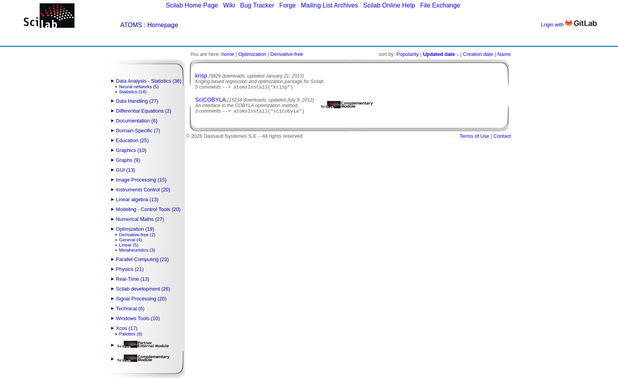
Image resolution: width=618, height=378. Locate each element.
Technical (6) (130, 308)
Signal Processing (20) (141, 299)
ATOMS (131, 25)
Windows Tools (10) (138, 318)
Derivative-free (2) (137, 234)
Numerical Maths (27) (140, 219)
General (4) (130, 239)
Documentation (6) (136, 121)
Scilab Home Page (192, 5)
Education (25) (132, 140)
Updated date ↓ (441, 54)
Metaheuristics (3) (137, 250)
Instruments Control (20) (143, 190)
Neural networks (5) (138, 86)
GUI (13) (125, 170)
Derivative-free (286, 54)
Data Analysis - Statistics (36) (148, 81)
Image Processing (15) (141, 180)
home (228, 54)
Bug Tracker (257, 5)
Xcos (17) (127, 328)
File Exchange (440, 5)
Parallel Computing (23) (142, 259)
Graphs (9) (128, 160)
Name (504, 54)
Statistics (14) (133, 91)
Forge (287, 5)
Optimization (252, 54)
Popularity (407, 54)
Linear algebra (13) (137, 199)
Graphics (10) (131, 150)
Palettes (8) (130, 334)
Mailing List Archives (329, 5)
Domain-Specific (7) (138, 130)
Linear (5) (128, 245)
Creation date (478, 54)
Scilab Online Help (389, 5)
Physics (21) (129, 269)
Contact (502, 138)
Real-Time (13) (132, 279)
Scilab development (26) (143, 289)
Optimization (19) (135, 229)
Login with (569, 25)
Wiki (229, 5)
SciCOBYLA (210, 100)
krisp (201, 75)
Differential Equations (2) (143, 111)
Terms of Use (474, 138)
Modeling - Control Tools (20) (148, 209)
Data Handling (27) (137, 101)
